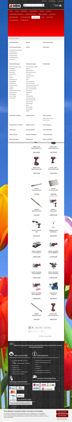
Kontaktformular (15, 343)
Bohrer (12, 57)
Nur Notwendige (62, 415)
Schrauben (13, 87)
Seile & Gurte (14, 93)
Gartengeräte (33, 11)
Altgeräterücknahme (16, 345)
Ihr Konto (14, 385)
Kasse (13, 387)
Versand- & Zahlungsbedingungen (42, 338)
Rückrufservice (15, 341)
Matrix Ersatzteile (14, 35)
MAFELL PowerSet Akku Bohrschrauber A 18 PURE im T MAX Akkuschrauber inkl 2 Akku (37, 207)
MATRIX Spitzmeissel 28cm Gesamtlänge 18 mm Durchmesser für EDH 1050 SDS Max (36, 186)
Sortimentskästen (15, 95)
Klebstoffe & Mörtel (15, 74)
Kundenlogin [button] (52, 1)
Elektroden (13, 66)
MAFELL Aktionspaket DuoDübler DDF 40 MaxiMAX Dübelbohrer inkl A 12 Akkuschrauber (53, 186)
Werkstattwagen (14, 100)
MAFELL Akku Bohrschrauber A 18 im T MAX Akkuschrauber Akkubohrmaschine (53, 123)
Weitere (55, 11)
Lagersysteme (14, 76)
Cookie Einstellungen (16, 391)
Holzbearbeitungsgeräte (15, 32)
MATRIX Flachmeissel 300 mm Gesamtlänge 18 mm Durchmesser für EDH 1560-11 (36, 290)
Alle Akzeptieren (62, 412)
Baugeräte (24, 11)
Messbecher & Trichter (16, 80)
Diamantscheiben (15, 59)
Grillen (42, 11)
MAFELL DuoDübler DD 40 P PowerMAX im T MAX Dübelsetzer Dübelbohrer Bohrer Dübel (53, 249)
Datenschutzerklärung (8, 417)
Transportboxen (14, 97)
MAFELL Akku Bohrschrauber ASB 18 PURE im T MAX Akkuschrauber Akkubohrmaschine (53, 144)
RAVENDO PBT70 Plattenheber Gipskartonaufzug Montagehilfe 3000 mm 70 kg (53, 207)
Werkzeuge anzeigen (16, 53)
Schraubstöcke (14, 89)
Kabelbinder (14, 72)
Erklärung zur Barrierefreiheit (18, 350)
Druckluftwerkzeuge (15, 61)
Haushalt (48, 11)
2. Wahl (17, 11)
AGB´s (36, 340)
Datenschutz (38, 342)
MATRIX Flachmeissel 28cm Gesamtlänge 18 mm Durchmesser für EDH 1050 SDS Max (36, 165)
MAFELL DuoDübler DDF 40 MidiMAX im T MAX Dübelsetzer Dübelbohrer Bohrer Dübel (53, 228)
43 (41, 87)
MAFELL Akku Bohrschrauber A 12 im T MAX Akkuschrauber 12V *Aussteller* (53, 290)
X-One (11, 106)
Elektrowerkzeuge (15, 68)
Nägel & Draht (14, 83)
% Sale (11, 11)
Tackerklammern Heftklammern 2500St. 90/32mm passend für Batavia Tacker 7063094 (53, 102)
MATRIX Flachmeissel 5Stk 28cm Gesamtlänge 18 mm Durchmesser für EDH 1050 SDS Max (53, 165)
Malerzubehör (14, 78)
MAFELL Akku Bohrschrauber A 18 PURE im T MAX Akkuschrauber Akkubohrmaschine (37, 123)
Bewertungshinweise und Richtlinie (42, 348)
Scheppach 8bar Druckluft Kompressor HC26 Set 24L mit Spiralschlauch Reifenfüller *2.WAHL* (53, 270)
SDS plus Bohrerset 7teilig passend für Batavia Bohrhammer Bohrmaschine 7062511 (36, 102)
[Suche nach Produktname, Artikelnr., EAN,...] (25, 5)
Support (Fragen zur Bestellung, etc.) (20, 348)
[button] (29, 83)
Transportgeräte (13, 47)
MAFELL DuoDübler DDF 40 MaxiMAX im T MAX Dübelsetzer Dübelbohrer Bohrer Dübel (37, 249)
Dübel (12, 63)
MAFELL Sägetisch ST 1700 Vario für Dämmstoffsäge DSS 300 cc (36, 228)
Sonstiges (12, 41)
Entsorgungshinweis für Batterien (42, 346)
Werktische (13, 102)
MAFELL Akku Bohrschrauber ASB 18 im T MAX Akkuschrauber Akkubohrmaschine (37, 144)
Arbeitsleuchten (14, 55)
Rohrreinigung (14, 85)
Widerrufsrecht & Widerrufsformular (43, 336)
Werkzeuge (12, 50)
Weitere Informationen (62, 418)
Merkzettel (60, 1)
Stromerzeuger (13, 44)
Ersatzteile (12, 109)
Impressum (37, 344)
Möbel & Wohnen (14, 38)
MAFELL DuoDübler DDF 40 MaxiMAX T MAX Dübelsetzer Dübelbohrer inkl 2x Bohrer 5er (37, 270)
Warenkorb (14, 380)
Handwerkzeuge (14, 70)
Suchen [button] (44, 1)
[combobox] (38, 83)
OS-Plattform (15, 389)
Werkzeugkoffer (14, 104)
